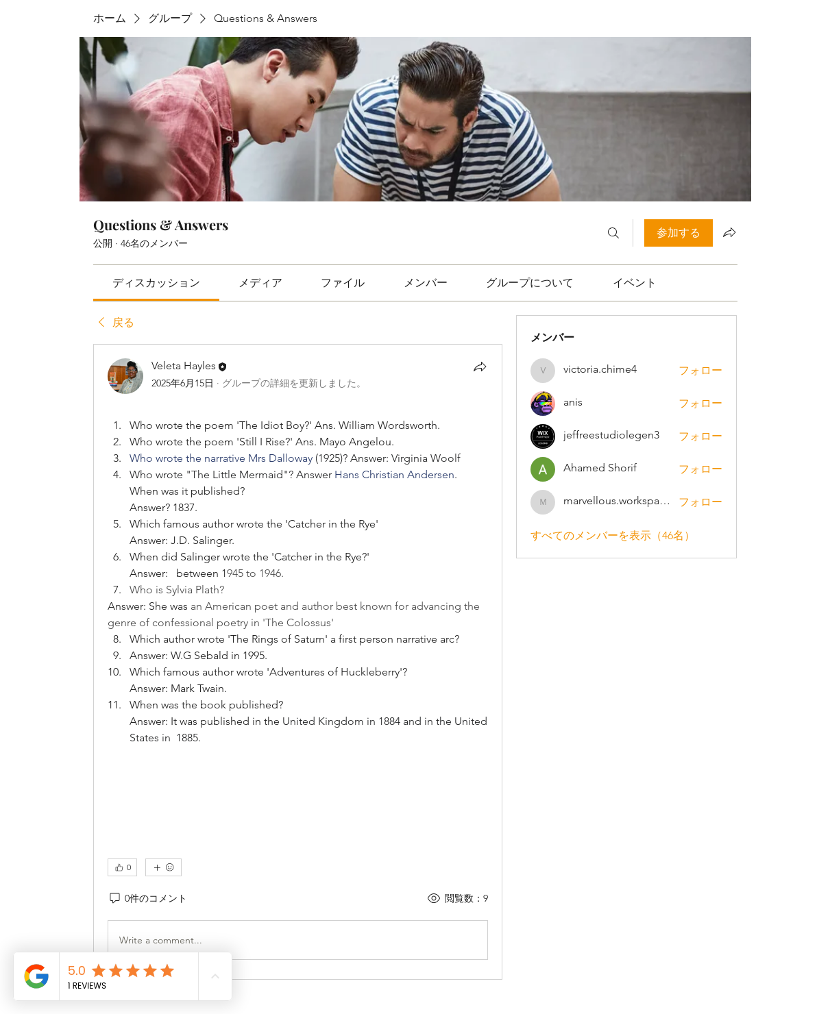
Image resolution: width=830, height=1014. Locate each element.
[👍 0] (122, 867)
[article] (298, 662)
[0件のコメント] (147, 899)
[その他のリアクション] (163, 867)
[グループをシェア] (729, 232)
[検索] (613, 233)
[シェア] (480, 366)
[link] (156, 282)
